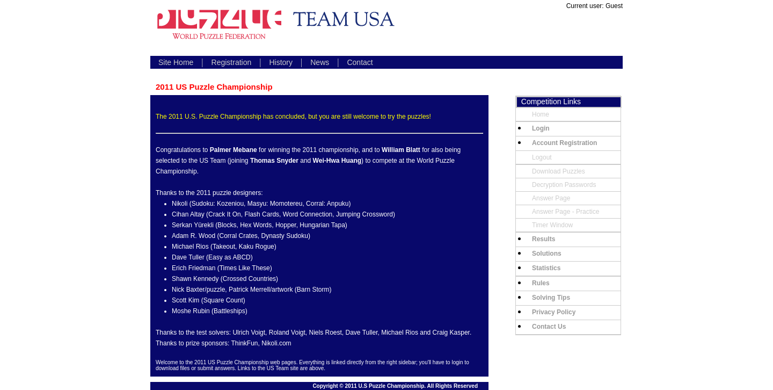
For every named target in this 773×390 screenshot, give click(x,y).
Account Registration (564, 143)
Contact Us (549, 326)
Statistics (546, 268)
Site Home (175, 62)
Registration (232, 62)
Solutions (546, 253)
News (319, 62)
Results (543, 239)
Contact (360, 62)
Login (541, 128)
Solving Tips (551, 297)
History (281, 62)
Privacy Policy (553, 312)
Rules (541, 283)
